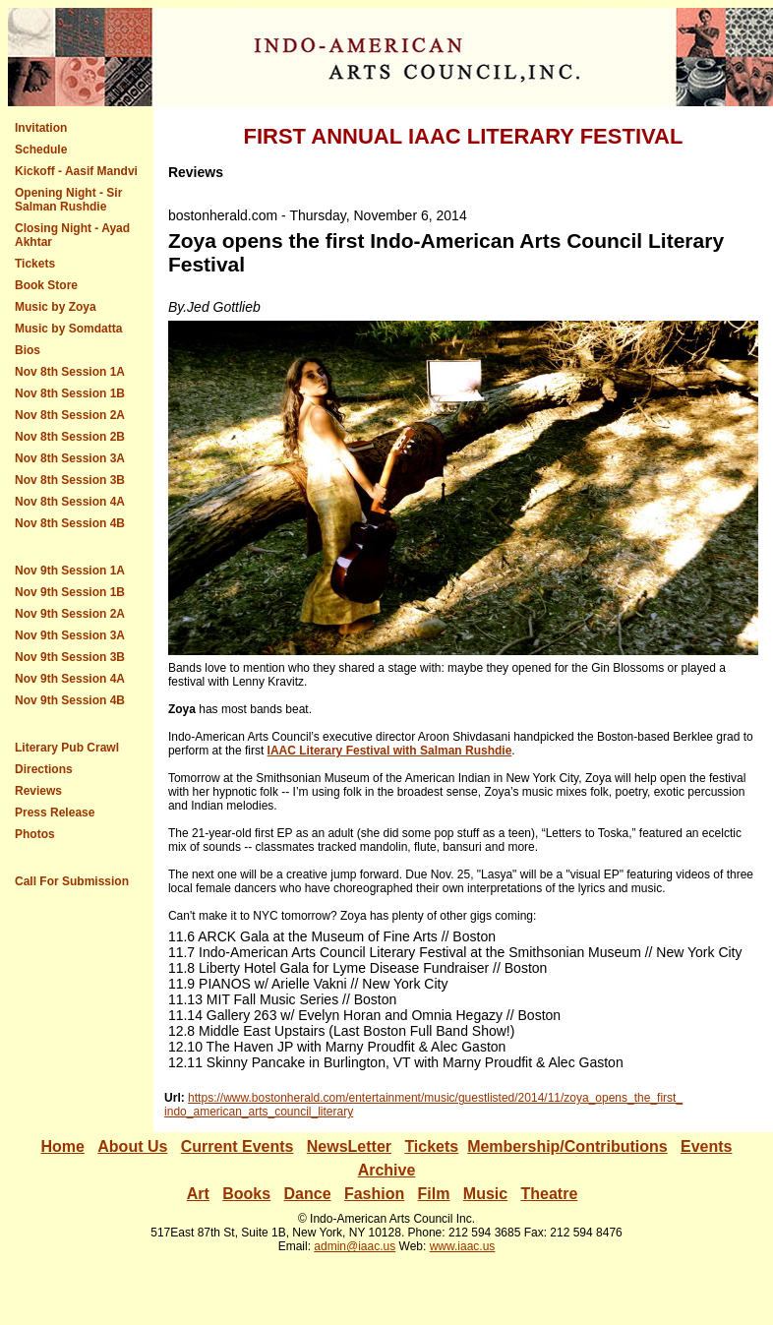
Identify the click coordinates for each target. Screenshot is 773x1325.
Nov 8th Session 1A (70, 372)
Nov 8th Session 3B (70, 480)
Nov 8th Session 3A (70, 458)
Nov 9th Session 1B (70, 592)
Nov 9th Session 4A (70, 679)
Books (246, 1193)
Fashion (374, 1193)
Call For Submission (72, 881)
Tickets (35, 264)
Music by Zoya (55, 307)
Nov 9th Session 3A (70, 635)
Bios (27, 350)
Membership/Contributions (567, 1146)
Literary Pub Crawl (67, 747)
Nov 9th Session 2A (70, 614)
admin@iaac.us (354, 1246)
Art (198, 1193)
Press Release (54, 812)
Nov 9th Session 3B (70, 657)
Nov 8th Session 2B (70, 437)
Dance (307, 1193)
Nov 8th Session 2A (70, 415)
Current (211, 1146)
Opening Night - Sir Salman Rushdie (68, 199)
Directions (44, 769)
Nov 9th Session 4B (70, 700)
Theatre (549, 1193)
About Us (132, 1146)
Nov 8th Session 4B (70, 523)
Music (485, 1193)
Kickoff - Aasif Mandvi (76, 171)
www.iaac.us (463, 1246)
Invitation (41, 128)
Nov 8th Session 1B (70, 393)
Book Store (46, 285)
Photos (35, 834)
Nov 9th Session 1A (70, 570)
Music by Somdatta (68, 328)
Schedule (41, 149)
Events (267, 1146)
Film (434, 1193)
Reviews (38, 791)
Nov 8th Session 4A (70, 502)
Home (62, 1146)
